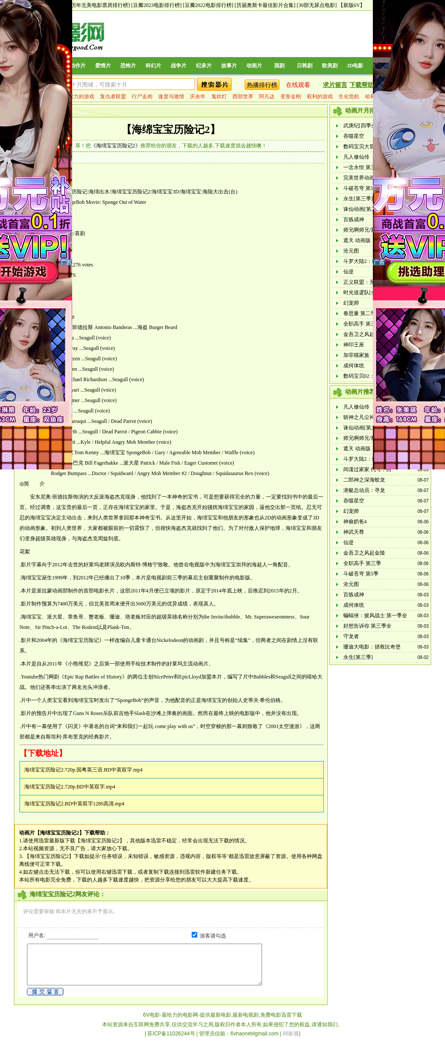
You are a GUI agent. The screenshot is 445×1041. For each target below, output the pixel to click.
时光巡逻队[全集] (363, 292)
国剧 (279, 66)
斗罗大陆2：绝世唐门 (368, 261)
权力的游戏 (81, 96)
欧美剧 (330, 66)
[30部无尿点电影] (317, 5)
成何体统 (353, 366)
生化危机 (349, 96)
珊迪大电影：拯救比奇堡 (372, 647)
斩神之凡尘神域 (361, 417)
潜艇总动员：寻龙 (364, 490)
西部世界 (242, 96)
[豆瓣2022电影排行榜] (208, 5)
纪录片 (204, 66)
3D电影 (355, 66)
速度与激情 (171, 96)
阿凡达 (267, 96)
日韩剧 (304, 66)
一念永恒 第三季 (362, 167)
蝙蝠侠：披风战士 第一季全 (375, 615)
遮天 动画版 (357, 240)
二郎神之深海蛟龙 (364, 480)
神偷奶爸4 (355, 522)
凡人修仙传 (356, 157)
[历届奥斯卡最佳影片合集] (265, 5)
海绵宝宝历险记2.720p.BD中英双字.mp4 (69, 787)
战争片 (178, 66)
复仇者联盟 (113, 96)
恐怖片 (128, 66)
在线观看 (298, 85)
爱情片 (103, 66)
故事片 (229, 66)
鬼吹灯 (219, 96)
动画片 (254, 66)
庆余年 (198, 96)
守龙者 (351, 636)
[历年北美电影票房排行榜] (99, 5)
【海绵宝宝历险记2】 (170, 129)
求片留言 (335, 85)
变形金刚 (290, 96)
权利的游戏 (320, 96)
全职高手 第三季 (362, 324)
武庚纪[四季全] (360, 126)
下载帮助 (361, 85)
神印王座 (353, 345)
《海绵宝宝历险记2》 (115, 146)
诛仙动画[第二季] (363, 209)
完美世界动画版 (361, 178)
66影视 (291, 1034)
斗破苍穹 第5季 (361, 188)
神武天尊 (353, 532)
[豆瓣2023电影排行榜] (156, 5)
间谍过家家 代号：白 (367, 469)
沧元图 (351, 251)
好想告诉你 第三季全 (367, 626)
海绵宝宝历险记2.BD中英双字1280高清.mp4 (74, 804)
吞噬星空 (353, 136)
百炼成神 (353, 219)
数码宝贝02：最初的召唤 (372, 376)
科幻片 (153, 66)
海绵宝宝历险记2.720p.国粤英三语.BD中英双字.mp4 (83, 770)
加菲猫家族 (356, 355)
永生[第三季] (358, 199)
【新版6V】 (351, 5)
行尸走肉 (142, 96)
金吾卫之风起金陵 (364, 334)
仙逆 (348, 272)
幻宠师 (351, 303)
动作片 (78, 66)
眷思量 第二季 (359, 313)
